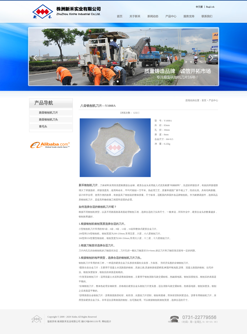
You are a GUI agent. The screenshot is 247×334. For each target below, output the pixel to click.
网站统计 (106, 321)
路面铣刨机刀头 (48, 119)
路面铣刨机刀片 (48, 112)
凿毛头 (43, 126)
